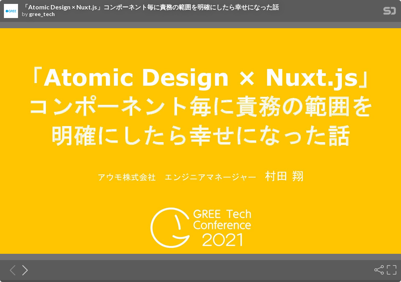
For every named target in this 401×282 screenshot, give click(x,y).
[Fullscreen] (391, 270)
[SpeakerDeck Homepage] (389, 12)
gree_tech (42, 14)
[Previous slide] (10, 270)
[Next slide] (22, 270)
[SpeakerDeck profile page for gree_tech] (11, 11)
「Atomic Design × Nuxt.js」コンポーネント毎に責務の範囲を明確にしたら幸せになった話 (150, 7)
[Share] (378, 270)
